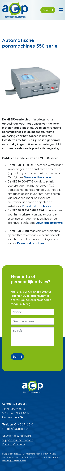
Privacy (53, 454)
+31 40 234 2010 (38, 291)
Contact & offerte (13, 444)
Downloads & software (17, 435)
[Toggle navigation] (61, 10)
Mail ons (16, 291)
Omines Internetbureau (34, 457)
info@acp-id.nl (20, 428)
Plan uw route (12, 417)
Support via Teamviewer (17, 440)
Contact (48, 10)
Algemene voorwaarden (37, 454)
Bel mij (17, 356)
